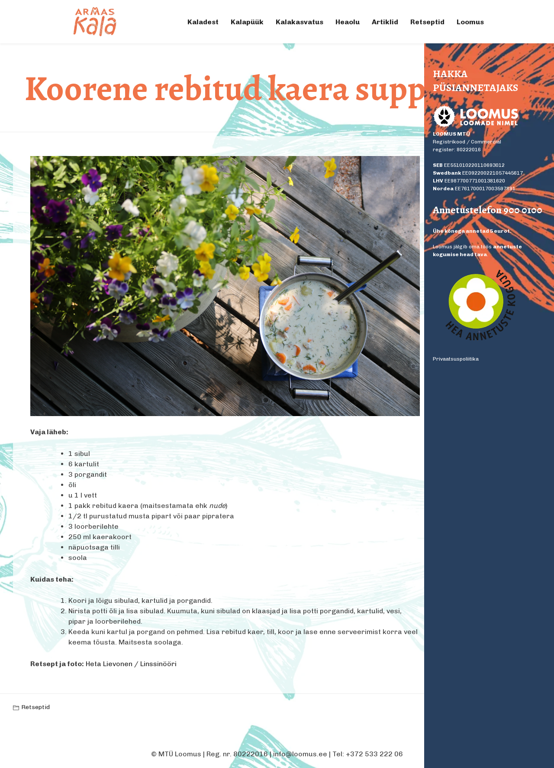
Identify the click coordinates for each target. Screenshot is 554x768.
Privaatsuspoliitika (456, 359)
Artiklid (385, 22)
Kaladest (203, 22)
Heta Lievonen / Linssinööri (131, 664)
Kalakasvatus (299, 22)
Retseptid (427, 22)
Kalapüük (247, 22)
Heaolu (347, 22)
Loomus (470, 22)
